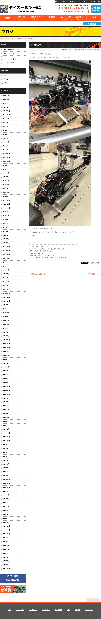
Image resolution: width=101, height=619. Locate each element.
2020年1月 (5, 336)
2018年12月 (6, 386)
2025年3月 (5, 103)
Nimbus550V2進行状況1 (9, 59)
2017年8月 (5, 449)
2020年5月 (5, 321)
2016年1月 (5, 522)
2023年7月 (5, 173)
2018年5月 (5, 414)
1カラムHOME (20, 610)
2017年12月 (6, 433)
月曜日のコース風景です (37, 274)
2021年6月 (5, 270)
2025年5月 (5, 96)
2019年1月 (5, 383)
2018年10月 (6, 394)
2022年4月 (5, 231)
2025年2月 (5, 107)
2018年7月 (5, 406)
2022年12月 (6, 200)
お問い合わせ (89, 610)
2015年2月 (5, 561)
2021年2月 (5, 286)
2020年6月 (5, 317)
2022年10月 (6, 208)
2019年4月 (5, 371)
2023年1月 (5, 196)
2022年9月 (5, 212)
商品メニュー (33, 610)
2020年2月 (5, 332)
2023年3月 (5, 189)
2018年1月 (5, 429)
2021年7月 (5, 266)
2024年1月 (5, 150)
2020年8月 (5, 309)
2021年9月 (5, 258)
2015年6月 (5, 549)
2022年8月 (5, 216)
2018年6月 (5, 410)
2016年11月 (6, 483)
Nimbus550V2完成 (8, 53)
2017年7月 (5, 452)
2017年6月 (5, 456)
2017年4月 (5, 464)
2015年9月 (5, 538)
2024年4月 (5, 138)
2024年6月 (5, 130)
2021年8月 (5, 262)
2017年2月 (5, 472)
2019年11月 (6, 344)
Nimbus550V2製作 (8, 63)
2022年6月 (5, 224)
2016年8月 (5, 495)
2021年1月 (5, 290)
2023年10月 (6, 161)
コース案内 (58, 610)
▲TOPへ (92, 600)
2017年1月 (5, 476)
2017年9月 (5, 445)
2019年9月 (5, 352)
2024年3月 (5, 142)
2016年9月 (5, 491)
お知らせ (13, 38)
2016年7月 (5, 499)
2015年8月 (5, 542)
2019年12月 (6, 340)
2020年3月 (5, 328)
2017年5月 (5, 460)
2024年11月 (6, 111)
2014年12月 (6, 569)
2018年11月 (6, 390)
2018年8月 (5, 402)
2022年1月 (5, 243)
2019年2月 (5, 379)
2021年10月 (6, 255)
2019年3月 (5, 375)
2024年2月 (5, 146)
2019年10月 (6, 348)
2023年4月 (5, 185)
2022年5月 (5, 227)
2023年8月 (5, 169)
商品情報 (18, 38)
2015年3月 (5, 557)
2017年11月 (6, 437)
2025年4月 (5, 99)
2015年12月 (6, 526)
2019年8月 (5, 356)
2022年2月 (5, 239)
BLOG (68, 610)
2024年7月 (5, 127)
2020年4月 (5, 324)
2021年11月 (6, 251)
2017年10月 (6, 441)
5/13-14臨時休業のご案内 (10, 50)
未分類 (24, 38)
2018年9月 (5, 398)
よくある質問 (46, 610)
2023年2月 (5, 193)
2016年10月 (6, 487)
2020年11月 (6, 297)
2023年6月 (5, 177)
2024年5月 (5, 134)
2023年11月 (6, 158)
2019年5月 (5, 367)
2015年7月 (5, 546)
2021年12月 (6, 247)
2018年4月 (5, 418)
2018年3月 (5, 421)
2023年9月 (5, 165)
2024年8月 (5, 123)
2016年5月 (5, 507)
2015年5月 (5, 553)
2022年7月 (5, 220)
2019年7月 (5, 359)
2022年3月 (5, 235)
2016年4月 (5, 511)
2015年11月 (6, 530)
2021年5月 (5, 274)
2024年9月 (5, 119)
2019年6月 (5, 363)
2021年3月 (5, 282)
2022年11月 (6, 204)
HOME (1, 38)
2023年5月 (5, 181)
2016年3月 (5, 515)
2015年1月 (5, 565)
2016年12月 (6, 480)
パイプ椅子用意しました (92, 274)
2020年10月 (6, 301)
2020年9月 (5, 305)
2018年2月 (5, 425)
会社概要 (77, 610)
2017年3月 (5, 468)
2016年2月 (5, 518)
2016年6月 (5, 503)
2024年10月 (6, 115)
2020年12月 (6, 293)
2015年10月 (6, 534)
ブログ (7, 38)
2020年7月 (5, 313)
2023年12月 (6, 154)
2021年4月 (5, 278)
